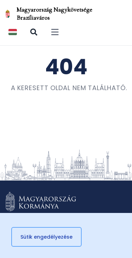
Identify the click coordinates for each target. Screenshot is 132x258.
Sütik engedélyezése (46, 236)
